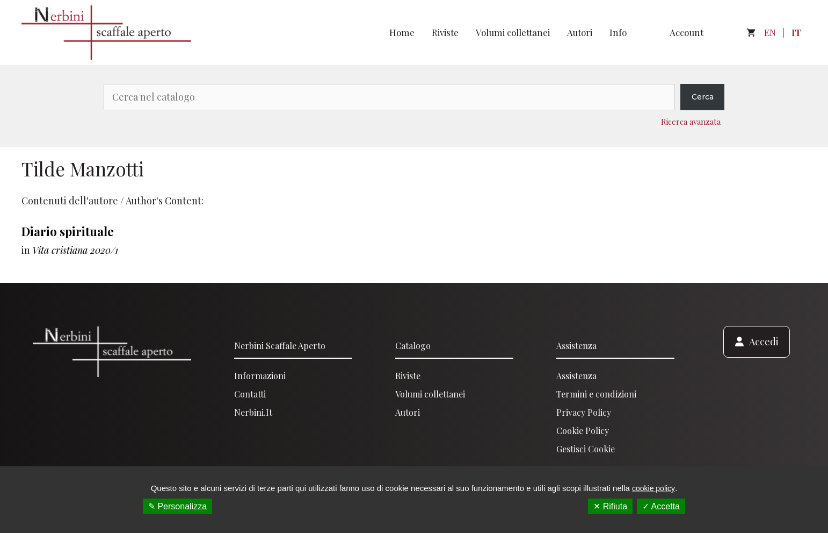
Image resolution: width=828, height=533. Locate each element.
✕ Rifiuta (610, 506)
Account (686, 32)
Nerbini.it (253, 412)
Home (402, 32)
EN (770, 32)
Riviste (445, 32)
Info (618, 32)
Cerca (703, 97)
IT (796, 32)
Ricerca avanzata (691, 121)
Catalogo (413, 345)
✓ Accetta (661, 506)
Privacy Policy (583, 412)
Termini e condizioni (596, 394)
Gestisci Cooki (583, 448)
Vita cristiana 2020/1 (75, 250)
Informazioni (260, 375)
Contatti (250, 394)
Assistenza (576, 345)
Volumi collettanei (513, 32)
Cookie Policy (582, 430)
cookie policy (653, 488)
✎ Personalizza (177, 506)
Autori (579, 32)
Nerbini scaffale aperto (279, 345)
